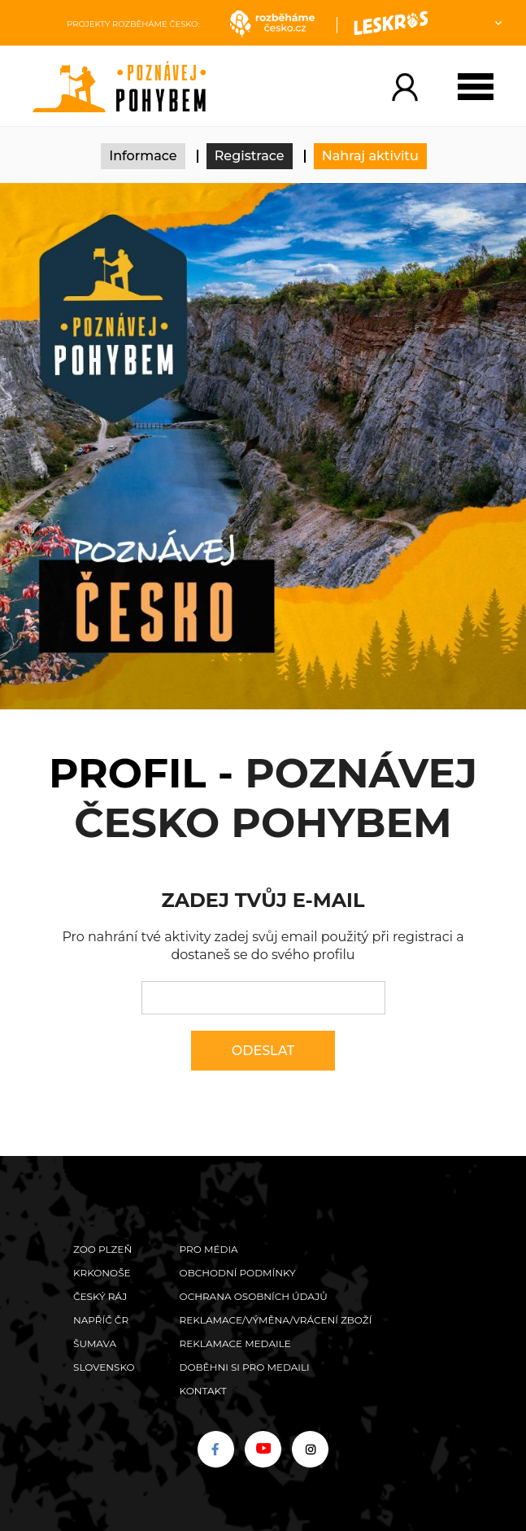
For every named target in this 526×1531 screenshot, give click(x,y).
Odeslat (263, 1050)
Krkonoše (102, 1273)
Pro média (209, 1249)
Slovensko (104, 1367)
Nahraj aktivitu (370, 156)
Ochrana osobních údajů (254, 1296)
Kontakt (203, 1391)
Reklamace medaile (235, 1343)
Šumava (94, 1343)
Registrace (250, 156)
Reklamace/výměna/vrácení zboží (276, 1320)
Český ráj (100, 1296)
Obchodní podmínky (238, 1273)
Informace (142, 156)
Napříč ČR (100, 1320)
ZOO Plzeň (102, 1249)
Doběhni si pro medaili (245, 1367)
